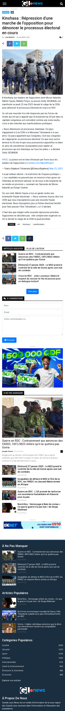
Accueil (5, 9)
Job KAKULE (10, 37)
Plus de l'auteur (35, 249)
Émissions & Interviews (7, 270)
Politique (14, 9)
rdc (22, 9)
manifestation (38, 224)
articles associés (13, 249)
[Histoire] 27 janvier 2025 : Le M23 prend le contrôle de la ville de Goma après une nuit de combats (39, 469)
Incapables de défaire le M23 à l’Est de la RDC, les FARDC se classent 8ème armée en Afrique (39, 482)
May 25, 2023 (56, 168)
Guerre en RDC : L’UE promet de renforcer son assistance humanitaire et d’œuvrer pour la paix (39, 494)
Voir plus (32, 291)
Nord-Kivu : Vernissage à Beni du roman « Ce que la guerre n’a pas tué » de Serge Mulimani (39, 507)
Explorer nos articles (11, 680)
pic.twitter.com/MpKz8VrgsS (39, 163)
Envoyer (9, 340)
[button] (6, 368)
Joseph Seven (7, 451)
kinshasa (26, 224)
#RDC (5, 159)
